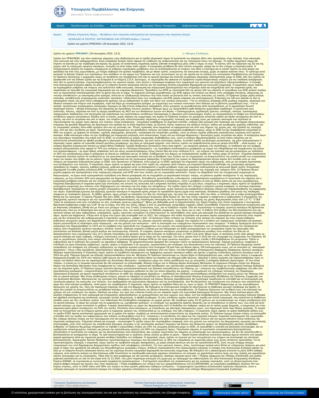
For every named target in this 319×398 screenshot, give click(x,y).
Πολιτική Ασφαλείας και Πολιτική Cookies (165, 385)
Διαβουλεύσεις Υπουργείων (197, 25)
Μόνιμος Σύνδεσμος (197, 53)
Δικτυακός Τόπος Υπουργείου (159, 25)
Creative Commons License (238, 382)
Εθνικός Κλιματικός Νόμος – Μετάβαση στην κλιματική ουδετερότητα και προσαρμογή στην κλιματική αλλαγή (129, 34)
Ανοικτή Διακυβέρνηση (123, 25)
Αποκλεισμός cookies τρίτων (232, 392)
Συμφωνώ (201, 392)
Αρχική (60, 25)
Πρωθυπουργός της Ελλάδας (87, 25)
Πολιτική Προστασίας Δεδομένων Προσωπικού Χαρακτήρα (165, 382)
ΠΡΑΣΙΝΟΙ (82, 53)
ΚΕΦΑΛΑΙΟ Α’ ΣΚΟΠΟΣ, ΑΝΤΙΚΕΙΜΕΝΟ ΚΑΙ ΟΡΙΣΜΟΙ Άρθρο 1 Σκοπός (109, 39)
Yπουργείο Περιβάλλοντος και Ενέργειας (108, 9)
